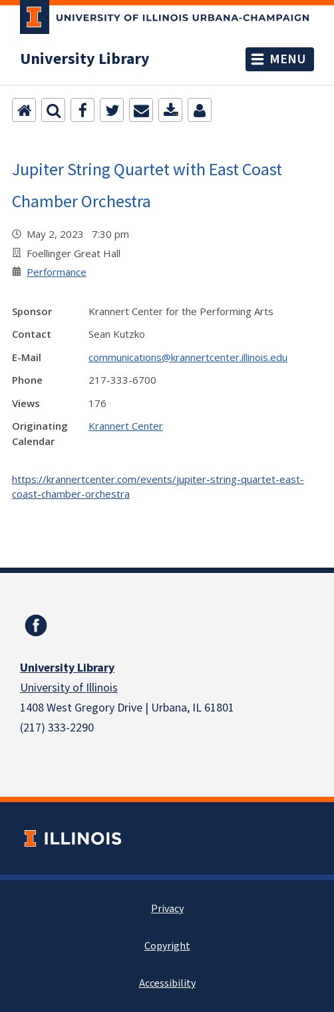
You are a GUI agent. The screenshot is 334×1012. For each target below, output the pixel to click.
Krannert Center (125, 425)
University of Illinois (69, 688)
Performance (56, 271)
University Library (85, 59)
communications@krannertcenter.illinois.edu (187, 357)
